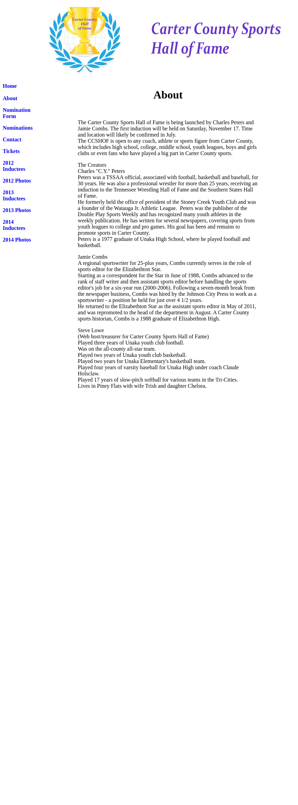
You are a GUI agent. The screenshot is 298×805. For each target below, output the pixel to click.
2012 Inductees (14, 166)
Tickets (11, 151)
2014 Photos (17, 240)
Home (10, 86)
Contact (12, 139)
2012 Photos (17, 181)
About (10, 98)
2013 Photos (17, 210)
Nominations (18, 128)
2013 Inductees (14, 195)
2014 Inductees (14, 225)
